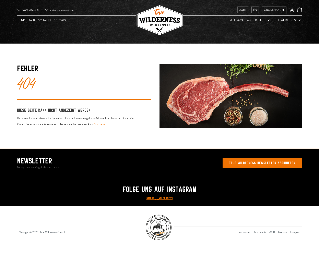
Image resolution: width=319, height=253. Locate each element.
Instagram (295, 232)
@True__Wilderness (159, 198)
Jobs (242, 10)
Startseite (99, 124)
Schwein (44, 20)
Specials (60, 20)
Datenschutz (259, 232)
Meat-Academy (240, 20)
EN (255, 10)
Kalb (31, 20)
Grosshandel (274, 10)
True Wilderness (285, 20)
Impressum (244, 232)
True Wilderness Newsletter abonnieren (262, 163)
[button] (260, 20)
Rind (22, 20)
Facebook (282, 232)
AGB (272, 232)
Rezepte (260, 20)
